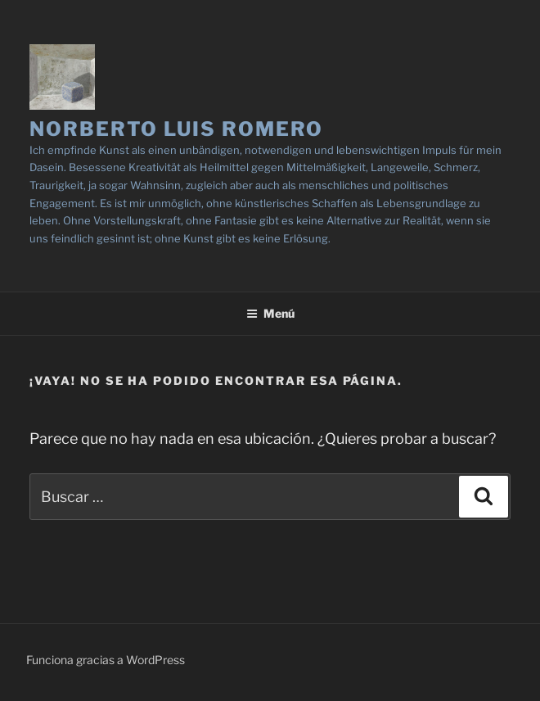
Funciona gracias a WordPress (105, 660)
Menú (270, 313)
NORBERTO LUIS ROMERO (176, 129)
